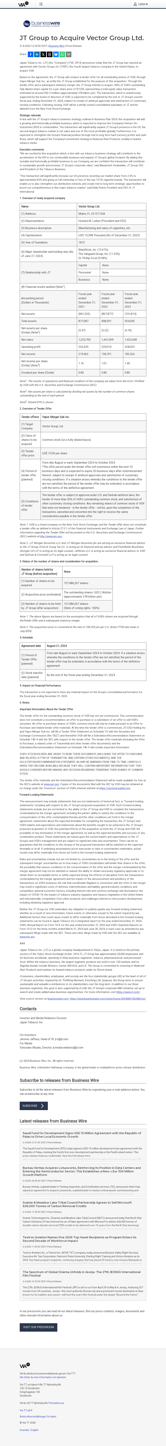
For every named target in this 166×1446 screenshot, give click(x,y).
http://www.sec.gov (51, 536)
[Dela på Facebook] (30, 55)
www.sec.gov (51, 784)
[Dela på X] (43, 55)
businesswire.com (58, 998)
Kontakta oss (57, 1403)
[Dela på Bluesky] (56, 55)
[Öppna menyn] (41, 4)
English (35, 1430)
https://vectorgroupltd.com (114, 788)
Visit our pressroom (38, 1327)
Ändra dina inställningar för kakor (38, 1416)
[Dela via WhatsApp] (62, 55)
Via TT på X (26, 1410)
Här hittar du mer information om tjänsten (43, 1377)
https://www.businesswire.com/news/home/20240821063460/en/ (108, 998)
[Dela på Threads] (49, 55)
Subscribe (34, 1106)
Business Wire (56, 46)
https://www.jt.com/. (128, 992)
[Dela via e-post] (68, 55)
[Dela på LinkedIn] (37, 55)
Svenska (24, 1430)
